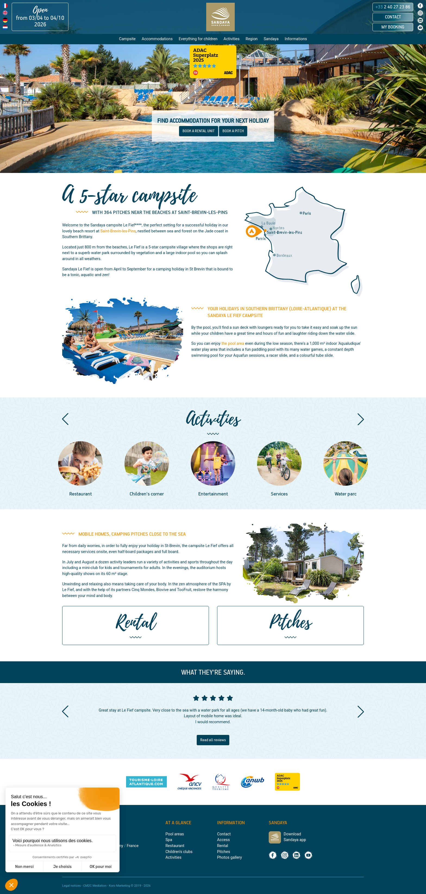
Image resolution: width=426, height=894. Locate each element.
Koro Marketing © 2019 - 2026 (130, 885)
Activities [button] (232, 39)
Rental (222, 846)
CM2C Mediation (94, 885)
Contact (393, 17)
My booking (392, 27)
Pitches (223, 851)
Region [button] (252, 39)
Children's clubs (178, 851)
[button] (65, 419)
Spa (168, 840)
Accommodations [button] (157, 39)
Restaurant (174, 846)
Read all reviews (213, 740)
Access (223, 840)
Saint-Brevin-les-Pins (118, 231)
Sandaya (271, 39)
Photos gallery (229, 857)
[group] (80, 469)
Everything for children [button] (198, 39)
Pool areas (174, 834)
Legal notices (71, 885)
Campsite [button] (127, 39)
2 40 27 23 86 (392, 7)
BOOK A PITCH (233, 131)
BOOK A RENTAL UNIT (199, 131)
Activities (173, 857)
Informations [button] (296, 39)
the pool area (232, 343)
